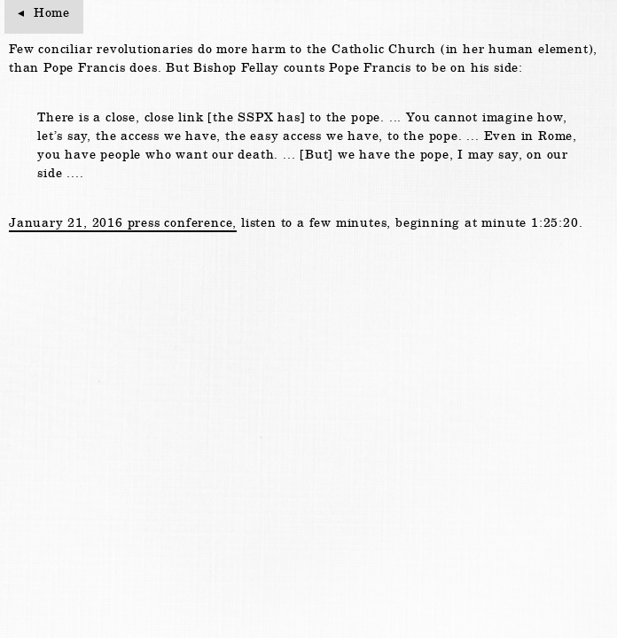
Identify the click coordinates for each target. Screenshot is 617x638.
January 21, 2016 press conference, (123, 222)
